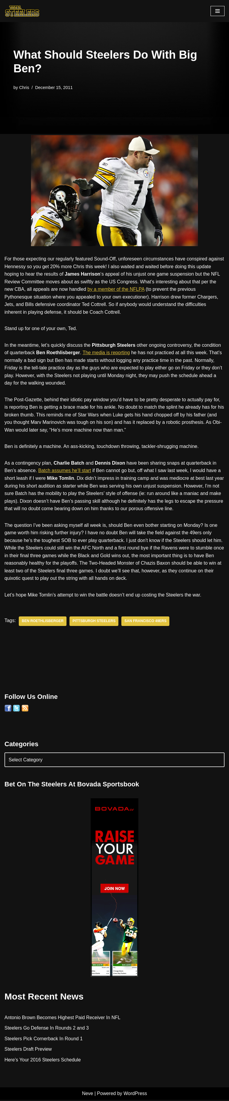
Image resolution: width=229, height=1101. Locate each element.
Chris (24, 87)
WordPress (135, 1094)
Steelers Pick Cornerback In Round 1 (43, 1039)
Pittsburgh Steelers (94, 622)
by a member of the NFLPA (132, 289)
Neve (87, 1094)
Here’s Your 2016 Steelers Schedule (42, 1060)
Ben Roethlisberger (43, 622)
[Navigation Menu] (218, 11)
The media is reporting (106, 352)
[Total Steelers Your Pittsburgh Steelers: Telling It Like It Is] (22, 11)
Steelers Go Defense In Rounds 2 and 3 (46, 1029)
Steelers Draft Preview (28, 1050)
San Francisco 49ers (146, 622)
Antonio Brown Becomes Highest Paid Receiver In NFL (62, 1018)
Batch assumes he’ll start (65, 471)
